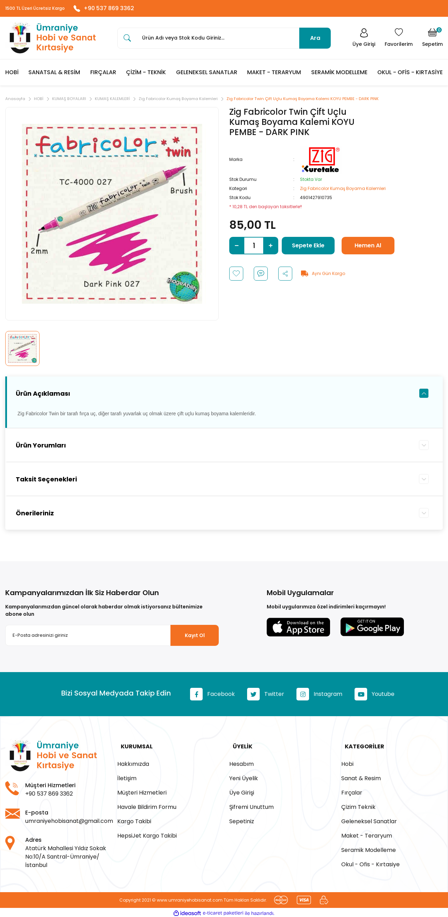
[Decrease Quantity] (236, 247)
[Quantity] (253, 248)
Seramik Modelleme (368, 849)
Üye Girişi (241, 792)
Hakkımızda (133, 763)
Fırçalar (351, 792)
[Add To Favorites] (236, 276)
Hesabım (241, 763)
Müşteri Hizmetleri (142, 792)
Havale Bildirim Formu (146, 806)
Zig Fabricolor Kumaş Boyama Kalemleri (343, 190)
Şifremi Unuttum (251, 806)
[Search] (224, 39)
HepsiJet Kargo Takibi (147, 835)
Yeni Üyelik (243, 777)
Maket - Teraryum (366, 835)
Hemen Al (368, 248)
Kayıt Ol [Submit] (195, 637)
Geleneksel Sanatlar (369, 820)
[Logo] (50, 40)
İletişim (126, 777)
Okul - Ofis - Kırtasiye (370, 863)
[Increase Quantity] (270, 247)
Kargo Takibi (134, 820)
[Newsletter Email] (112, 637)
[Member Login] (361, 40)
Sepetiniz (241, 820)
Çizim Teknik (358, 806)
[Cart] (432, 40)
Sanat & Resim (361, 777)
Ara (315, 40)
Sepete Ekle (308, 248)
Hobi (347, 763)
